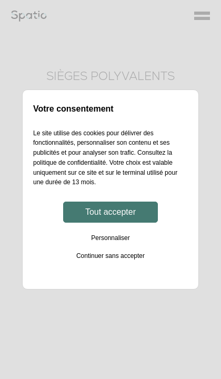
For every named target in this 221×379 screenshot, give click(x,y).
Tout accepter (110, 211)
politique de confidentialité (69, 162)
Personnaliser (110, 238)
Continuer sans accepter (110, 256)
